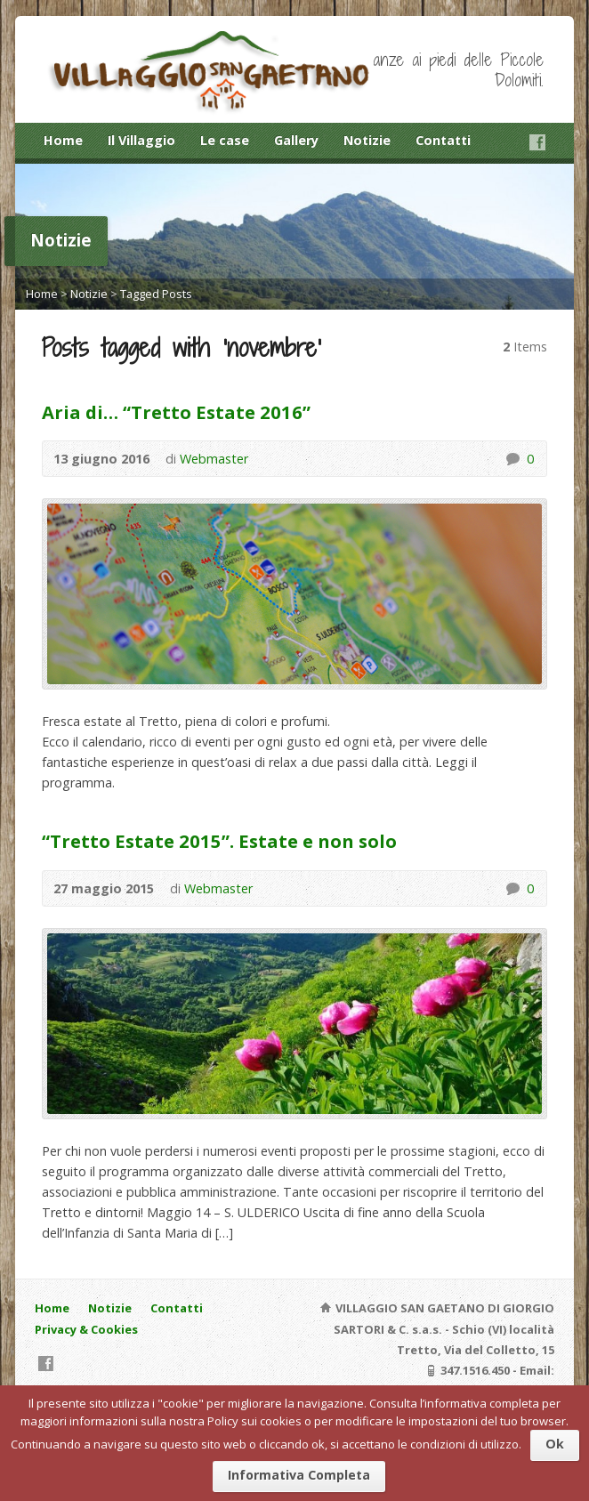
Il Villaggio (141, 140)
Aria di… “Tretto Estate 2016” (176, 411)
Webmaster (214, 458)
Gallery (296, 140)
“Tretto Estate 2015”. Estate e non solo (219, 840)
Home (63, 140)
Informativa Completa (299, 1474)
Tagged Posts (156, 294)
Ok (554, 1443)
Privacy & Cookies (86, 1329)
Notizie (367, 140)
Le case (224, 140)
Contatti (443, 140)
